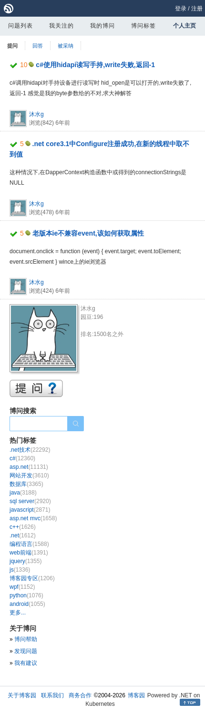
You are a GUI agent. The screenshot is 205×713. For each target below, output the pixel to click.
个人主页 (184, 25)
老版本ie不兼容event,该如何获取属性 (88, 233)
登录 (180, 8)
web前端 (29, 552)
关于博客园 (22, 695)
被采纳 (65, 46)
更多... (18, 612)
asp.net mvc (33, 518)
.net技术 (30, 449)
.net (23, 535)
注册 (197, 8)
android (27, 604)
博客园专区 (32, 578)
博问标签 (143, 25)
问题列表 (20, 25)
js (20, 569)
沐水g (36, 114)
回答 (37, 46)
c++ (23, 527)
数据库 (26, 484)
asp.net (29, 467)
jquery (25, 561)
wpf (22, 587)
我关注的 (61, 25)
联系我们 (52, 695)
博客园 (136, 695)
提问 (12, 46)
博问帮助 (25, 639)
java (23, 492)
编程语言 (29, 544)
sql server (30, 501)
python (26, 595)
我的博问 (102, 25)
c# (22, 458)
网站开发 (29, 475)
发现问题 (25, 651)
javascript (30, 509)
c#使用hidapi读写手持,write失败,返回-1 (95, 65)
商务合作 (80, 695)
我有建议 (25, 663)
